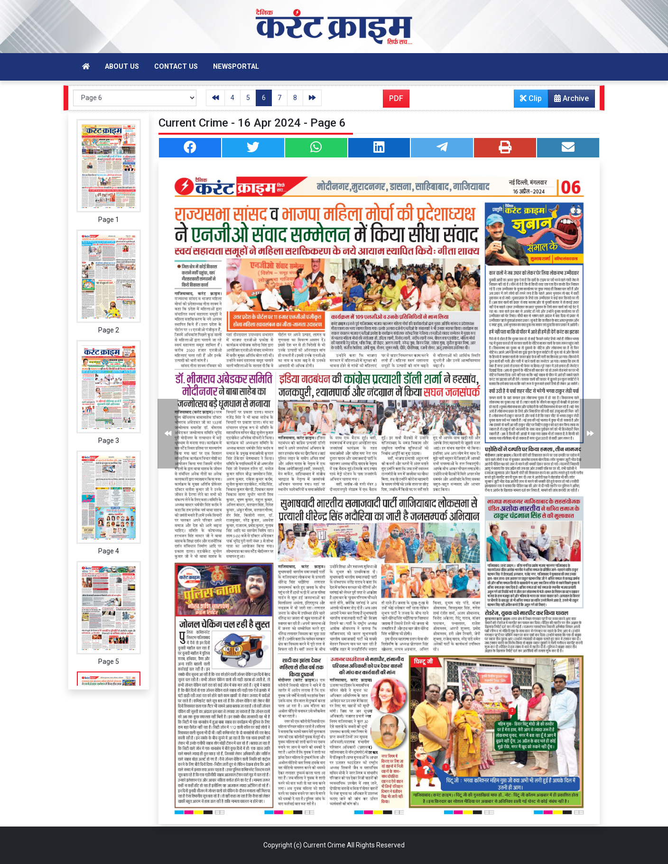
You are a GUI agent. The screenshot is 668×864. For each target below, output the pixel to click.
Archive (568, 100)
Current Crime (324, 845)
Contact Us (176, 67)
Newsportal (236, 67)
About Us (122, 67)
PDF (396, 98)
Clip (531, 98)
